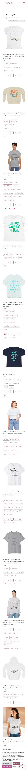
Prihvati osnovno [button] (7, 766)
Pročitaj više (15, 766)
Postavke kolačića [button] (7, 763)
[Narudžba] (16, 21)
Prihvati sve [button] (16, 763)
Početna (4, 11)
